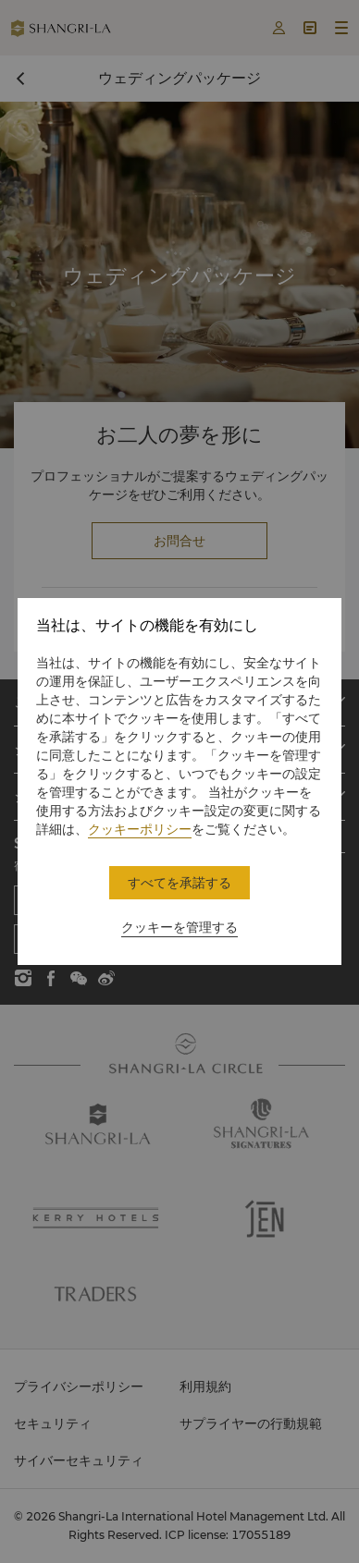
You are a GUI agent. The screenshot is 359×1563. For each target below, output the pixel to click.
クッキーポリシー (140, 829)
